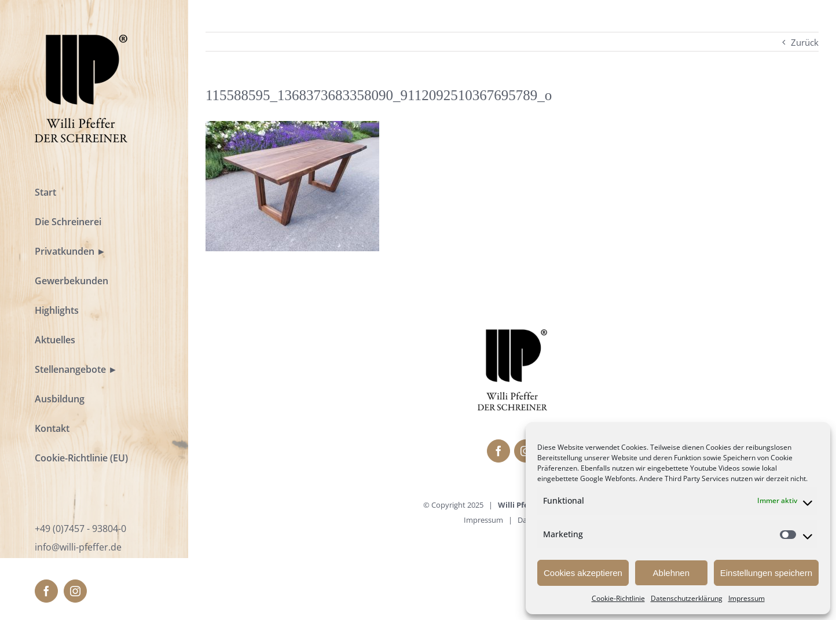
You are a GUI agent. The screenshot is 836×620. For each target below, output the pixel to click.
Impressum (746, 598)
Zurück (805, 42)
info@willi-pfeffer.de (78, 547)
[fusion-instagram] (75, 591)
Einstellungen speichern (766, 573)
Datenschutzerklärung (687, 598)
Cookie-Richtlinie (618, 598)
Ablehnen (671, 573)
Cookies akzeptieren (583, 573)
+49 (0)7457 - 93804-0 (80, 528)
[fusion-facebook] (46, 591)
